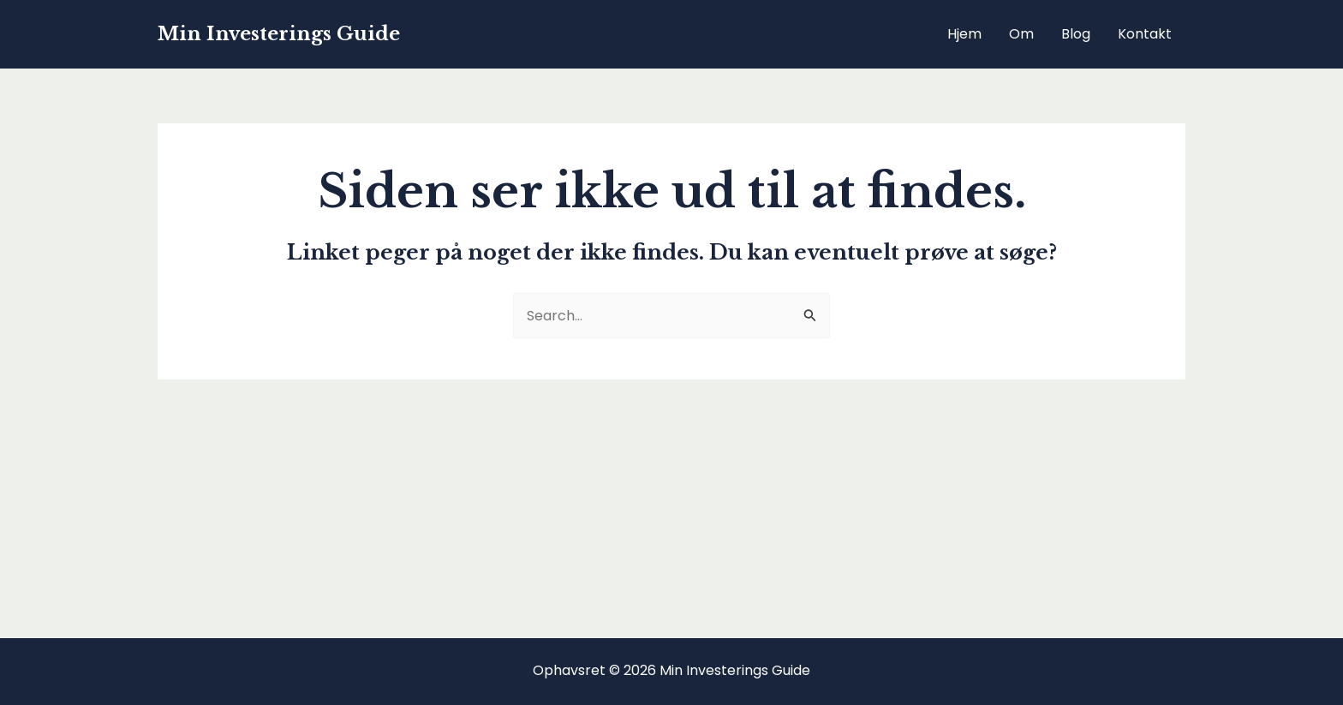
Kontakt (1145, 34)
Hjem (964, 34)
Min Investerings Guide (279, 33)
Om (1021, 34)
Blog (1075, 34)
